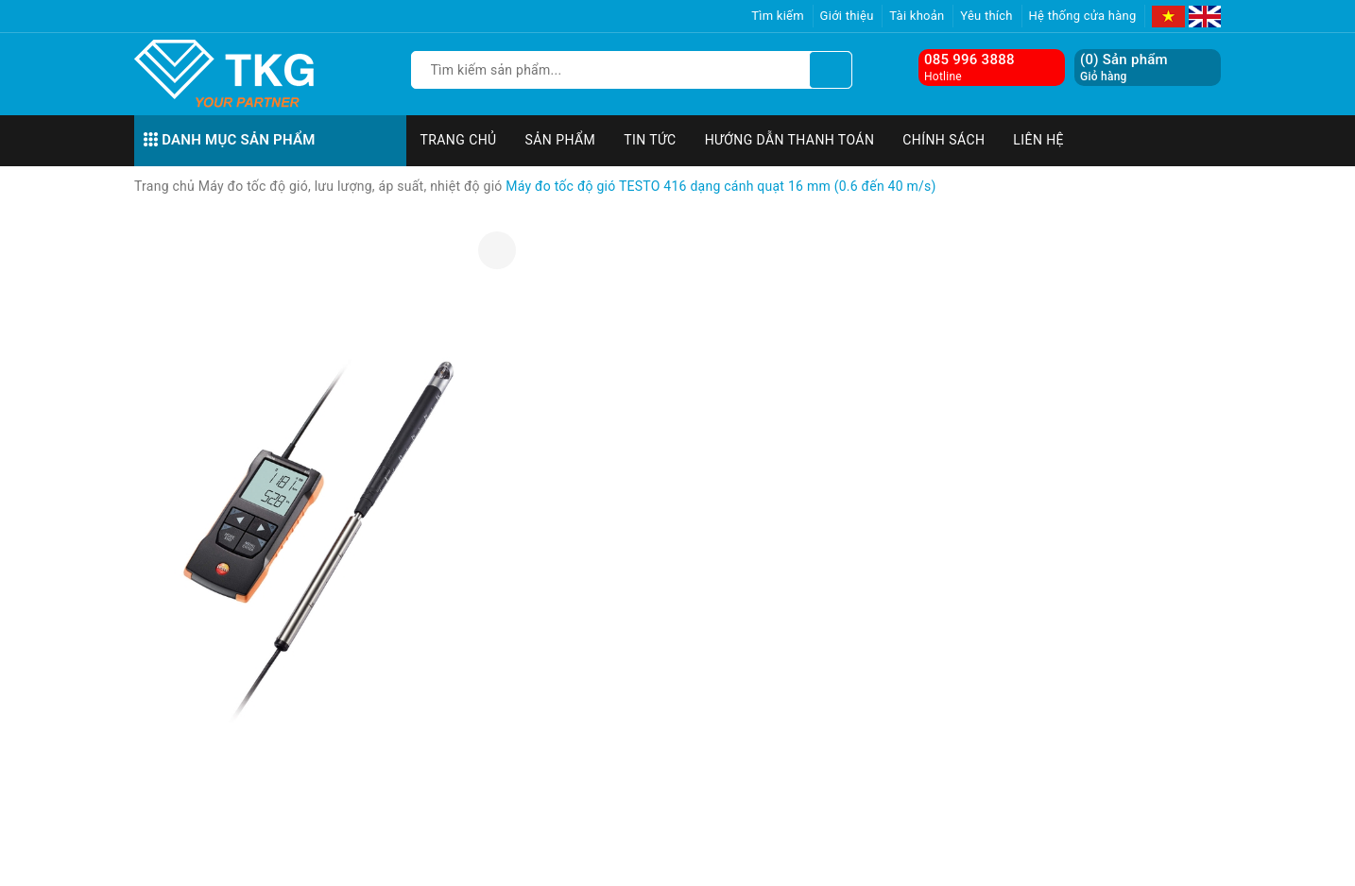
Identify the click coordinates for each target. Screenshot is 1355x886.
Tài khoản (916, 16)
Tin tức (650, 139)
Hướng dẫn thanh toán (790, 139)
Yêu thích (986, 16)
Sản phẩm (560, 139)
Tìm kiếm (777, 16)
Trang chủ (458, 139)
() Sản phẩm (1124, 67)
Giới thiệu (847, 16)
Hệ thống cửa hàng (1083, 16)
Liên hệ (1038, 139)
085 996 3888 (969, 59)
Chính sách (943, 139)
